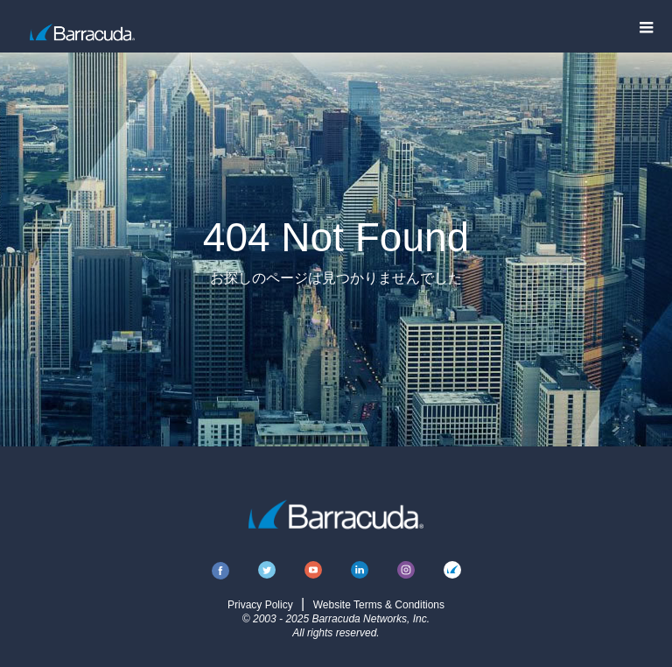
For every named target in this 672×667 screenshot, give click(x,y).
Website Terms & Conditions (378, 605)
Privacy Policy (260, 605)
